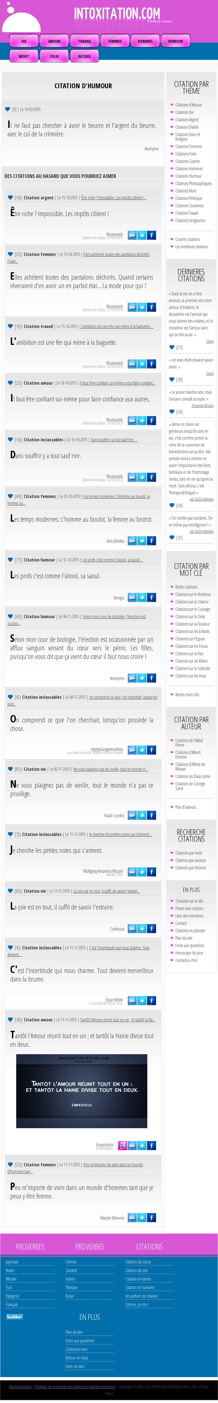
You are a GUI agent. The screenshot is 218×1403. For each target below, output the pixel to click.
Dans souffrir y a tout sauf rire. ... (114, 440)
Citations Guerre (187, 161)
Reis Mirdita (115, 541)
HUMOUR (175, 41)
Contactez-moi (186, 960)
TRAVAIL (84, 41)
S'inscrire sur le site (189, 901)
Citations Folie (185, 154)
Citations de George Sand (190, 786)
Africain (11, 1279)
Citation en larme (138, 1279)
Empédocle (104, 1145)
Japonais (12, 1262)
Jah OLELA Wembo (201, 499)
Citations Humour (188, 176)
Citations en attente (190, 930)
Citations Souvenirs (189, 205)
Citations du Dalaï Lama (192, 776)
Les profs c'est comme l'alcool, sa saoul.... (113, 560)
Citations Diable (187, 127)
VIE (24, 41)
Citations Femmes (188, 146)
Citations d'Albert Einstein (188, 754)
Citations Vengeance (190, 220)
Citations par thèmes (190, 868)
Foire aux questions (189, 945)
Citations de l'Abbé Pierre (189, 742)
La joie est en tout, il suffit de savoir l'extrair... (107, 891)
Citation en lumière (139, 1287)
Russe (70, 1296)
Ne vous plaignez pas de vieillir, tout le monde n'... (111, 769)
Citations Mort (185, 191)
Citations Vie (184, 112)
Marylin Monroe (112, 1218)
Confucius (117, 929)
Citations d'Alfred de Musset (190, 766)
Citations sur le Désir (190, 616)
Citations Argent (187, 119)
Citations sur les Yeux (190, 676)
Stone (209, 341)
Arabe (10, 1270)
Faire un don (75, 1366)
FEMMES (115, 41)
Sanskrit (71, 1270)
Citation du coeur (138, 1262)
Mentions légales (20, 1386)
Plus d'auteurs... (186, 807)
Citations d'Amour (188, 105)
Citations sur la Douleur (192, 624)
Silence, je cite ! (137, 1304)
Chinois (71, 1262)
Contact (181, 923)
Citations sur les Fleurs (191, 646)
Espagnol (12, 1296)
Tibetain (71, 1287)
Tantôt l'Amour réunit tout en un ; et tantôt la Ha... (117, 1020)
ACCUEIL (84, 56)
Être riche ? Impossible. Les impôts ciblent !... (114, 197)
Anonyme (152, 149)
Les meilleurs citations (191, 246)
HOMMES (145, 41)
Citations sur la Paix (189, 653)
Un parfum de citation (141, 1296)
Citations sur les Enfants (192, 631)
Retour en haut (77, 1358)
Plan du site (183, 938)
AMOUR (54, 41)
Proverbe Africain (202, 405)
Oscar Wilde (114, 1000)
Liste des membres (189, 916)
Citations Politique (188, 198)
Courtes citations (187, 239)
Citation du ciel (136, 1270)
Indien (70, 1279)
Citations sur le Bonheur (193, 594)
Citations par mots (188, 853)
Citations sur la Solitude (192, 668)
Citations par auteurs (190, 860)
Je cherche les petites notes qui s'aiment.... (120, 834)
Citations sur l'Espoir (190, 639)
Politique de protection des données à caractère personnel (75, 1386)
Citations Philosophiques (193, 183)
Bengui (119, 598)
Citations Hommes (189, 168)
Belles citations (186, 587)
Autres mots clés (187, 694)
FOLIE (54, 56)
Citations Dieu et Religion (187, 136)
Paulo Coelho (114, 815)
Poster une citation (189, 908)
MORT (24, 56)
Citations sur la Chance (192, 602)
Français (12, 1304)
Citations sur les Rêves (191, 661)
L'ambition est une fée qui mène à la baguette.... (117, 326)
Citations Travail (186, 213)
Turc (9, 1287)
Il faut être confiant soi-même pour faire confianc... (118, 383)
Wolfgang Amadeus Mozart (103, 871)
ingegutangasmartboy (107, 749)
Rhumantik (114, 234)
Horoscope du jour (189, 953)
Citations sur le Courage (192, 609)
